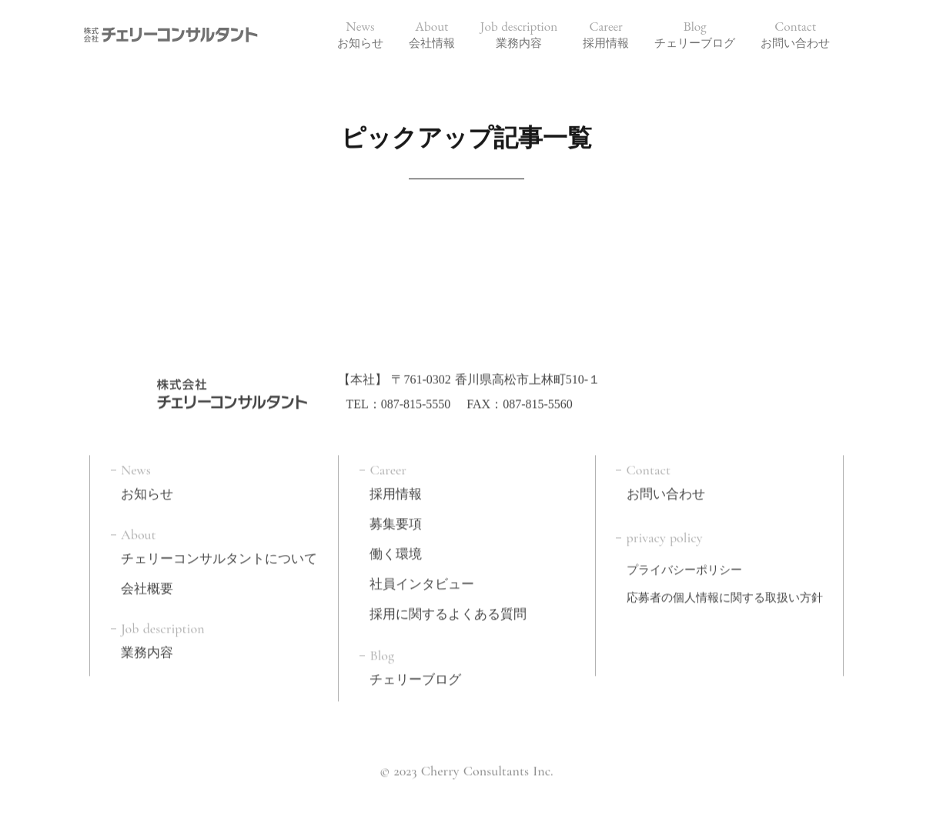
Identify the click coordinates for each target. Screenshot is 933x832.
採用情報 (396, 490)
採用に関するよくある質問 (448, 610)
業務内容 (147, 649)
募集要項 (396, 520)
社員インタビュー (422, 580)
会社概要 (147, 585)
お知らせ (147, 490)
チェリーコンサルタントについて (219, 555)
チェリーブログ (415, 676)
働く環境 (396, 550)
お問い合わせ (666, 490)
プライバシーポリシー (684, 566)
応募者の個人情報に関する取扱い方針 (725, 594)
